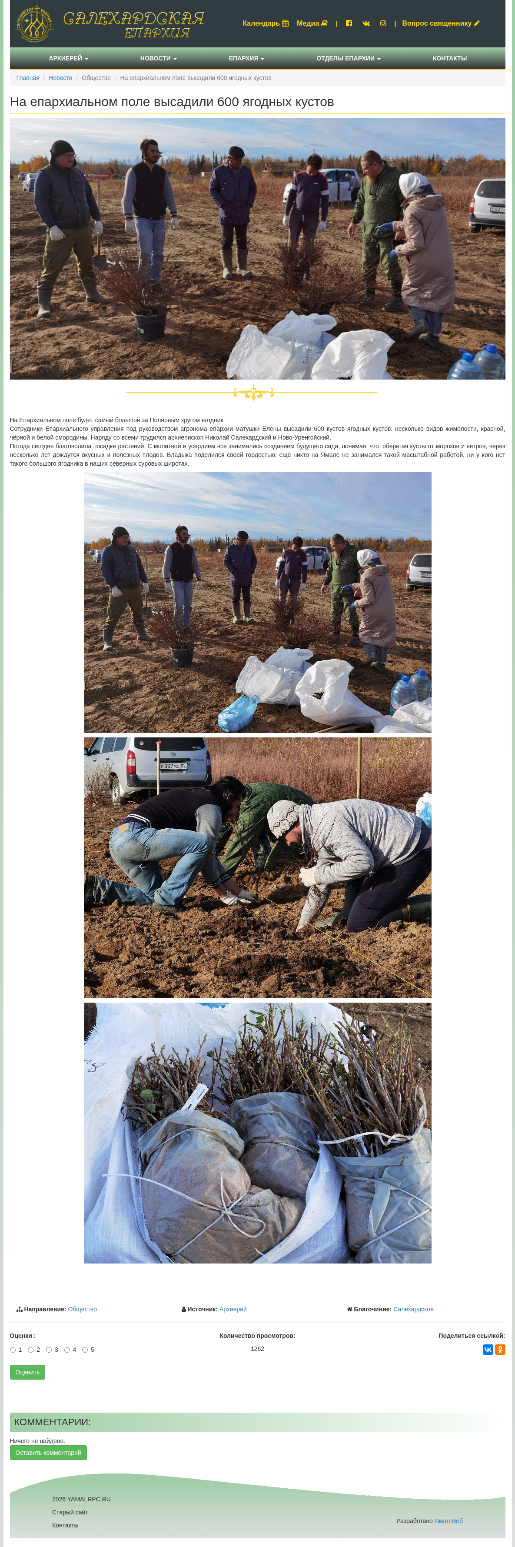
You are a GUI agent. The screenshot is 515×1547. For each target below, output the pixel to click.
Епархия (247, 58)
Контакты (450, 58)
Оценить (28, 1372)
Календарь (266, 23)
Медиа (312, 23)
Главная (28, 77)
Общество (82, 1309)
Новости (158, 58)
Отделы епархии (348, 58)
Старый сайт (70, 1512)
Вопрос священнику (441, 23)
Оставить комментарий (48, 1452)
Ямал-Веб (449, 1520)
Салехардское (413, 1309)
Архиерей (68, 58)
